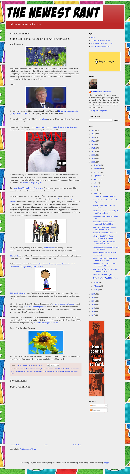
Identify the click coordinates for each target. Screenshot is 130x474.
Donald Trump (30, 369)
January (96, 290)
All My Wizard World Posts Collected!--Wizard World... (104, 237)
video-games (68, 371)
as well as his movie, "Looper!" (64, 304)
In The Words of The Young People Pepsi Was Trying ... (105, 270)
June (95, 186)
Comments (95, 410)
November (97, 169)
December (97, 165)
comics (22, 369)
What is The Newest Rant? (100, 41)
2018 (94, 158)
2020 (94, 151)
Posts (93, 406)
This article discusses (18, 293)
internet (38, 369)
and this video (49, 248)
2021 (94, 148)
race (21, 371)
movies (76, 369)
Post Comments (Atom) (28, 449)
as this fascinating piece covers (46, 323)
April (96, 193)
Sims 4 (61, 371)
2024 (94, 137)
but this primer (41, 119)
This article (14, 256)
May (95, 190)
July (95, 183)
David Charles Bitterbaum (101, 92)
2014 (94, 301)
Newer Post (15, 445)
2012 (94, 308)
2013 (94, 305)
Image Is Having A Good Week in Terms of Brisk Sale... (105, 259)
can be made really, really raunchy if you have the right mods (54, 127)
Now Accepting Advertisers (100, 46)
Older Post (77, 445)
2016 (94, 294)
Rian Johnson (38, 371)
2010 (94, 315)
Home (46, 445)
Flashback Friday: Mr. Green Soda (105, 233)
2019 (94, 155)
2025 (94, 134)
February (97, 286)
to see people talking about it (35, 307)
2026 (94, 130)
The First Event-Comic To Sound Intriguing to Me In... (104, 265)
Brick (18, 369)
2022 (94, 144)
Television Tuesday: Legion (102, 275)
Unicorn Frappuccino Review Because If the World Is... (103, 223)
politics (17, 371)
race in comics (28, 371)
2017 (94, 162)
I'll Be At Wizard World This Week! (105, 278)
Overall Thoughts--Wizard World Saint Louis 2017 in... (104, 243)
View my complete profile (98, 111)
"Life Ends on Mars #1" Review (104, 196)
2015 (94, 298)
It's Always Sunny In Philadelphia (51, 369)
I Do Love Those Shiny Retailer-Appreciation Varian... (104, 228)
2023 (94, 141)
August (96, 179)
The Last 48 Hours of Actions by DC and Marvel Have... (106, 212)
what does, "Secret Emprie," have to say (29, 188)
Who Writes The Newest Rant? (102, 43)
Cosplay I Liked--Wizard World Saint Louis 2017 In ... (106, 248)
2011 (93, 312)
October (97, 172)
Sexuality (56, 371)
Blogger (106, 463)
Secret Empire (47, 371)
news (12, 371)
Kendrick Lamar (68, 369)
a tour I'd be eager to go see (31, 183)
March (96, 283)
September (97, 176)
